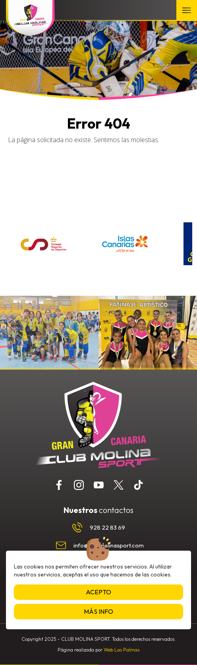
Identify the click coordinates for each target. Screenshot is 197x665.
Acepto (98, 592)
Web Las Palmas (121, 650)
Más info (98, 611)
